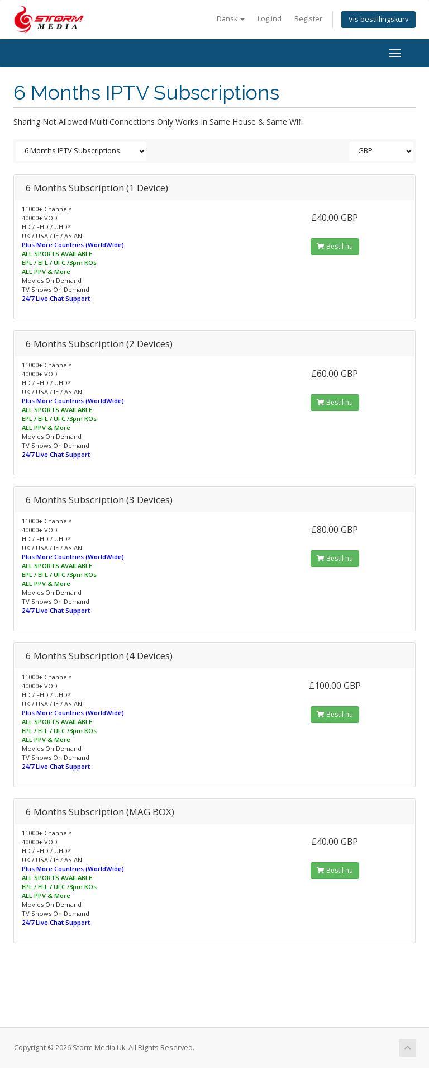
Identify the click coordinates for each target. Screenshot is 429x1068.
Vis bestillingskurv (378, 19)
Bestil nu (335, 246)
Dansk (231, 18)
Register (308, 18)
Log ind (270, 18)
